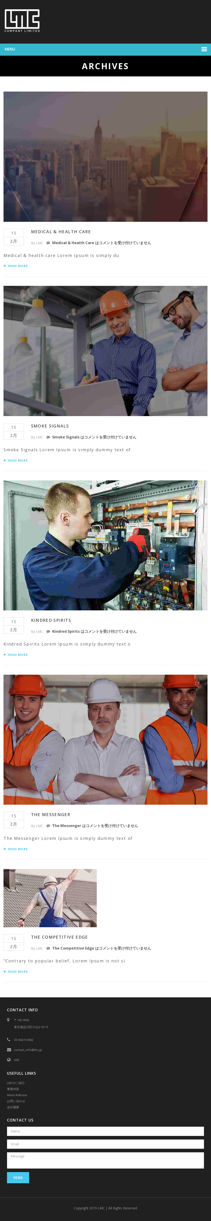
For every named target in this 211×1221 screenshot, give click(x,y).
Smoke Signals (50, 426)
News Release (17, 1095)
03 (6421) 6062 (23, 1040)
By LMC (37, 243)
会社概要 (13, 1107)
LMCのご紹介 (16, 1083)
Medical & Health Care (61, 231)
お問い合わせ (16, 1101)
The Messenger (50, 814)
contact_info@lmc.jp (28, 1050)
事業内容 (13, 1089)
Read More (15, 266)
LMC (17, 1060)
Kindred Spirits (51, 620)
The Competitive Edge (59, 937)
